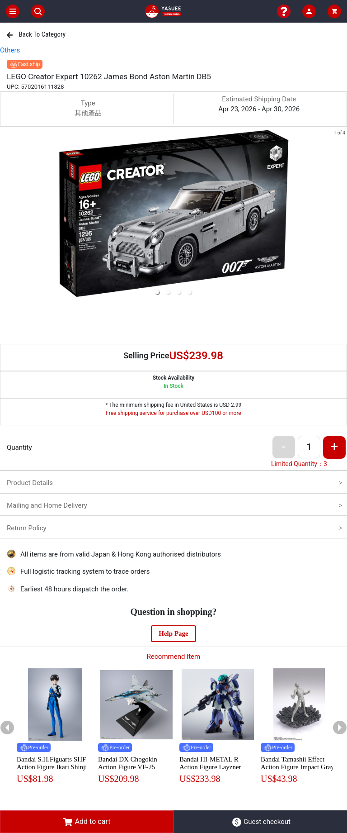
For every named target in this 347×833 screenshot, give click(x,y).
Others (10, 50)
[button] (157, 292)
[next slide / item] (340, 214)
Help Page (173, 633)
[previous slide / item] (6, 214)
